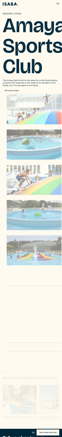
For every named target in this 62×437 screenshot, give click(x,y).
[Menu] (58, 4)
